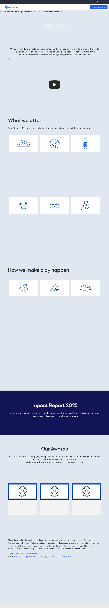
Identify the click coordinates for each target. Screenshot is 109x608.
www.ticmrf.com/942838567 (26, 553)
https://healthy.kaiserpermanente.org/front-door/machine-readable (43, 556)
